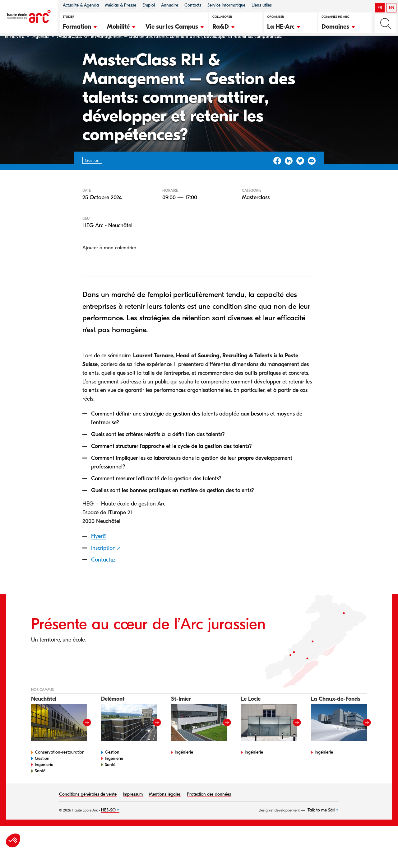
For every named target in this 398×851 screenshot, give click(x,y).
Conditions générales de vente (88, 810)
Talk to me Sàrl (321, 826)
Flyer (97, 552)
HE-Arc (17, 52)
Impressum (133, 810)
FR (379, 7)
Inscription (103, 564)
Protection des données (209, 810)
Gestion (42, 774)
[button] (80, 25)
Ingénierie (44, 780)
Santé (40, 786)
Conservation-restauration (60, 768)
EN (391, 7)
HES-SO (108, 826)
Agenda (40, 52)
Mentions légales (165, 810)
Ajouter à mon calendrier (109, 264)
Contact (100, 575)
